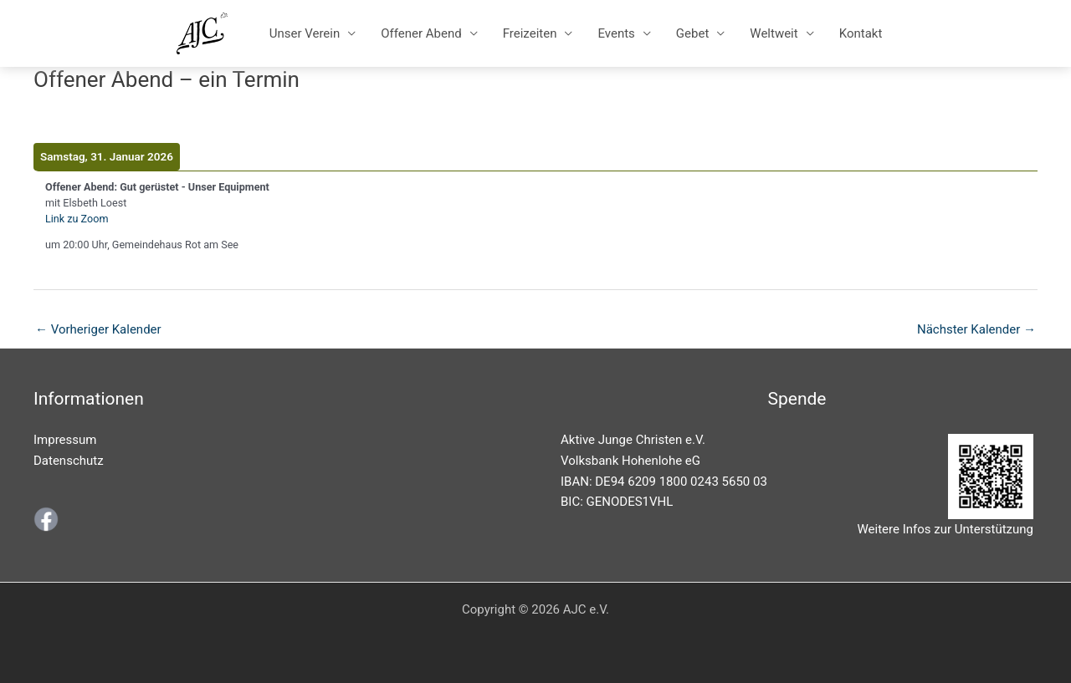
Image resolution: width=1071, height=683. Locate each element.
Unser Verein (305, 33)
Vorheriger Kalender (98, 329)
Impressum (64, 439)
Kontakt (861, 33)
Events (615, 33)
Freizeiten (530, 33)
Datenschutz (68, 460)
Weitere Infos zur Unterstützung (945, 529)
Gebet (692, 33)
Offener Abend (421, 33)
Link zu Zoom (76, 218)
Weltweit (773, 33)
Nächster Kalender (976, 329)
